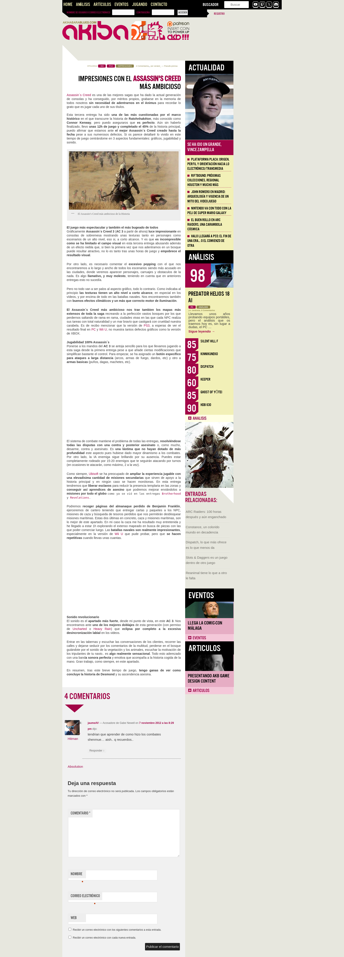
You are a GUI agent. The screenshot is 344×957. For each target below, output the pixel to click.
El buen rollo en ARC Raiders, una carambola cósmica (253, 224)
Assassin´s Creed (127, 95)
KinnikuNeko (257, 354)
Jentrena (244, 310)
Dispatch (255, 367)
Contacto (159, 4)
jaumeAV (141, 722)
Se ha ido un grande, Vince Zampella (253, 147)
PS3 (195, 325)
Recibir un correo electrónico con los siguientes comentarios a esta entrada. (165, 929)
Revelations (127, 497)
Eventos (121, 4)
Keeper (254, 379)
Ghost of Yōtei (260, 392)
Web (122, 918)
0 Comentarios (256, 310)
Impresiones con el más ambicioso (178, 83)
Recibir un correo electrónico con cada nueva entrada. (152, 937)
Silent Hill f (257, 341)
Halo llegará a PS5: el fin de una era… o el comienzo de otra (258, 241)
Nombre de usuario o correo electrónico (88, 12)
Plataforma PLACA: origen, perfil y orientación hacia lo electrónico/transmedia (257, 164)
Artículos (102, 4)
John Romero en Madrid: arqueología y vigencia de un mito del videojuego (256, 196)
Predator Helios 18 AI (257, 297)
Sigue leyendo (250, 331)
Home (67, 4)
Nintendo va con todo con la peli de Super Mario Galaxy (258, 210)
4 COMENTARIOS (135, 696)
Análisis (83, 4)
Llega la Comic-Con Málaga (82, 248)
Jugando (139, 4)
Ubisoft (142, 474)
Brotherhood (219, 493)
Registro (219, 14)
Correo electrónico (133, 897)
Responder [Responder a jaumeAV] (145, 751)
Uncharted (129, 629)
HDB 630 (254, 405)
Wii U (151, 329)
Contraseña (143, 12)
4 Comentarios (190, 66)
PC (142, 329)
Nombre (125, 875)
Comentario (129, 813)
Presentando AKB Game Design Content (86, 301)
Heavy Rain (150, 629)
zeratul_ (205, 66)
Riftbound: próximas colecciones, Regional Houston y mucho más (252, 180)
